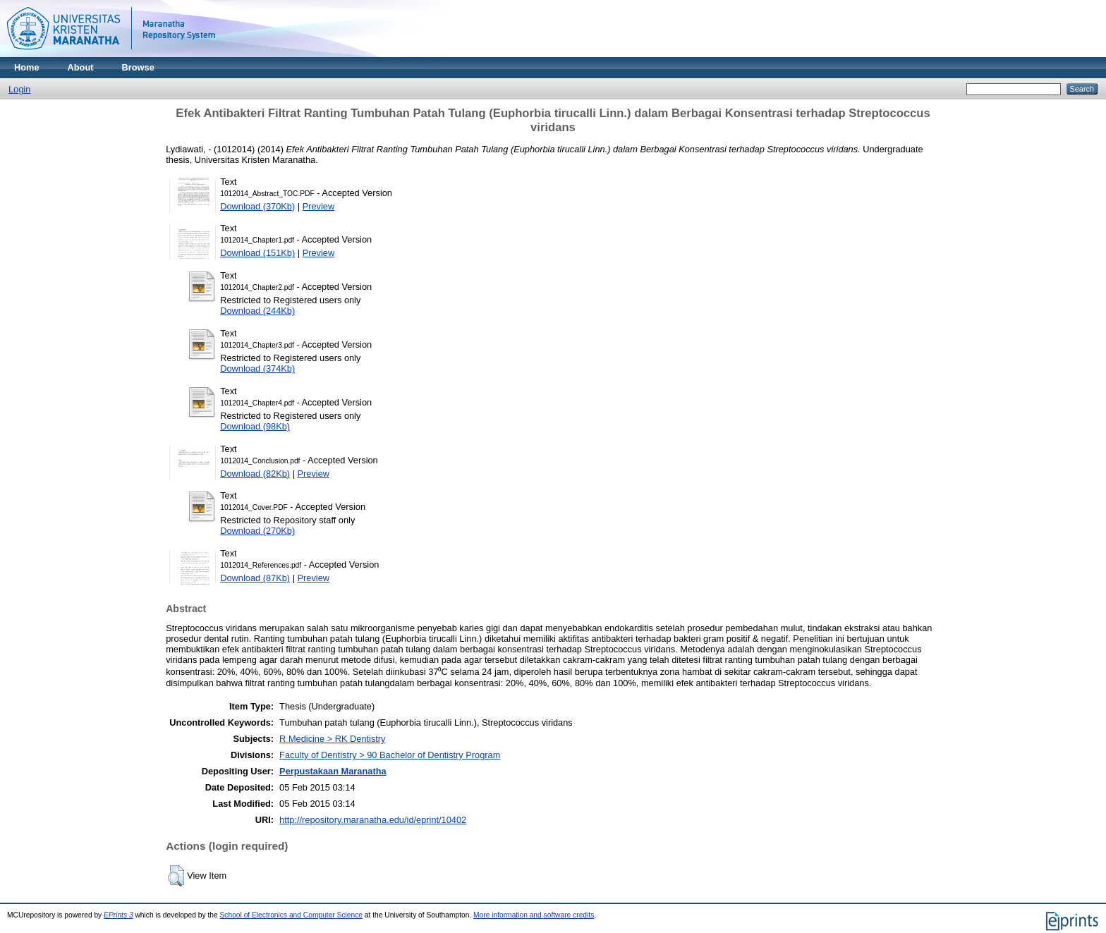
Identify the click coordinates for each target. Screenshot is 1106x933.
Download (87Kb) (255, 578)
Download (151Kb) (257, 253)
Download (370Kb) (257, 206)
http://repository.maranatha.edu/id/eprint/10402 (372, 820)
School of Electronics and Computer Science (291, 915)
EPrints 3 (118, 915)
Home (27, 67)
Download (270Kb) (257, 530)
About (81, 67)
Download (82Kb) (255, 473)
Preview (319, 206)
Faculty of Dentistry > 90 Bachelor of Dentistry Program (389, 755)
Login (19, 89)
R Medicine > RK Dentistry (332, 738)
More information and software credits (533, 915)
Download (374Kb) (257, 368)
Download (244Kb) (257, 310)
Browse (138, 67)
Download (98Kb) (255, 426)
